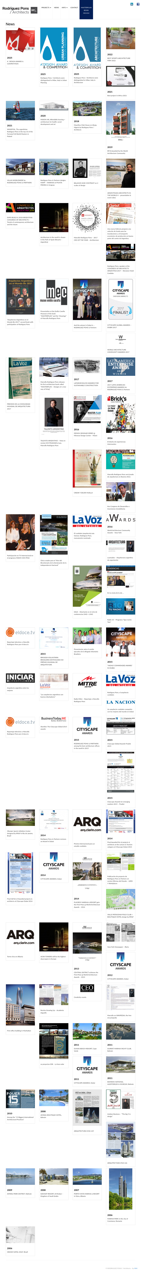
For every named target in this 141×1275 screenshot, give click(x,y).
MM (135, 1268)
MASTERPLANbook (86, 10)
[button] (132, 4)
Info (65, 7)
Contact (74, 7)
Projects (46, 7)
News (56, 7)
